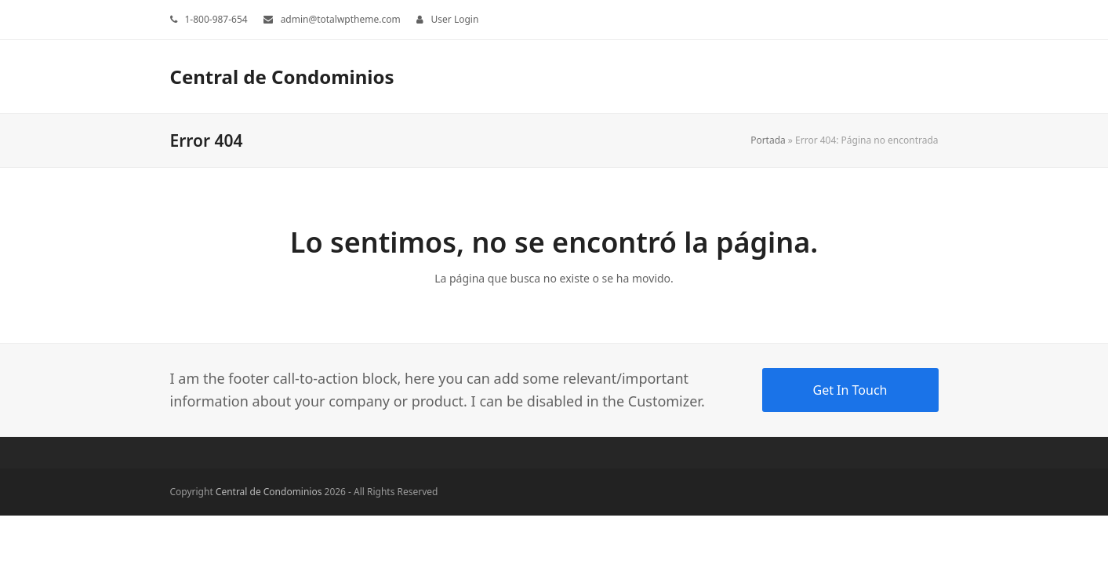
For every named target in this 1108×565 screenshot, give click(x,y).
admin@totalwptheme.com (341, 19)
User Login (455, 19)
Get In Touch (850, 390)
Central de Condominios (282, 76)
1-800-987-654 (216, 19)
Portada (768, 140)
